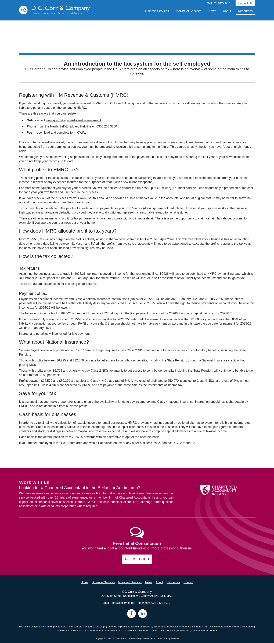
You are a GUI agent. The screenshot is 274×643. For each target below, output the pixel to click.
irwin (175, 638)
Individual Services (188, 11)
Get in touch (137, 559)
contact (167, 443)
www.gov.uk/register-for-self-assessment (73, 120)
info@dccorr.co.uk (123, 602)
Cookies (158, 638)
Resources (245, 11)
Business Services (156, 11)
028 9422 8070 (222, 3)
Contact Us (245, 3)
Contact (188, 582)
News (212, 11)
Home (84, 582)
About (227, 11)
